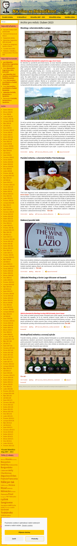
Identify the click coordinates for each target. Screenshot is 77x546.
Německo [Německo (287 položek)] (6, 491)
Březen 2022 (7, 221)
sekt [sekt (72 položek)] (10, 505)
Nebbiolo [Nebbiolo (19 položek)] (9, 488)
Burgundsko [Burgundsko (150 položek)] (6, 467)
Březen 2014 (7, 439)
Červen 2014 (7, 432)
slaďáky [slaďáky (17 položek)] (3, 507)
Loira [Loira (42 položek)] (2, 485)
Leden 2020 (6, 280)
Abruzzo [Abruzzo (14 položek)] (3, 459)
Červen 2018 (7, 323)
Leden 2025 (6, 144)
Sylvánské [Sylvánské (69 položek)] (5, 509)
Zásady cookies (27, 525)
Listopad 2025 (7, 121)
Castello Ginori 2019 (9, 49)
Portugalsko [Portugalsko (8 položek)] (3, 496)
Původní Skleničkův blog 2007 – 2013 (8, 450)
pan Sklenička (7, 62)
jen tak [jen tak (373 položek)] (10, 482)
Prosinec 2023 (7, 173)
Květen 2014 (7, 434)
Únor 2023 (6, 196)
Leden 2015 (6, 416)
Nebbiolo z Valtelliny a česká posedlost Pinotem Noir (10, 53)
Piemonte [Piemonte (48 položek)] (4, 494)
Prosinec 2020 (7, 255)
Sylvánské (56, 327)
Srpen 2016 (6, 373)
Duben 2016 (6, 382)
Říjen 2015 (6, 396)
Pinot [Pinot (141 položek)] (10, 494)
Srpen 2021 (6, 237)
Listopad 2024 (7, 148)
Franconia (39, 152)
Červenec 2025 (7, 130)
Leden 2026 (6, 117)
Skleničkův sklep (55, 17)
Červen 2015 (7, 405)
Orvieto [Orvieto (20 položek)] (13, 491)
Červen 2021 (7, 241)
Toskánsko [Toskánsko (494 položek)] (7, 512)
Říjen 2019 (6, 287)
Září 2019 (6, 289)
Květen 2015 (7, 407)
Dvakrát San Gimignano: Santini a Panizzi (9, 45)
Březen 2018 (7, 330)
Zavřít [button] (14, 539)
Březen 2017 (7, 357)
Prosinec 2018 (7, 309)
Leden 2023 (6, 198)
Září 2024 (6, 153)
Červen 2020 (7, 268)
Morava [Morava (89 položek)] (12, 485)
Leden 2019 (6, 307)
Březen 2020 (7, 275)
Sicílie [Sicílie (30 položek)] (14, 505)
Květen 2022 (7, 216)
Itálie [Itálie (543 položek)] (4, 482)
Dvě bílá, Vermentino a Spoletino (9, 94)
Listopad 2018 (7, 312)
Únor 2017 (6, 359)
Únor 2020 (6, 278)
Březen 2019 (7, 303)
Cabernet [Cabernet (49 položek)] (4, 470)
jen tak (39, 271)
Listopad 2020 (7, 257)
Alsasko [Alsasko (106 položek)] (8, 459)
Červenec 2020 (7, 266)
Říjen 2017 (6, 341)
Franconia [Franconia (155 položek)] (13, 478)
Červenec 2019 (7, 293)
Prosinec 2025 (7, 119)
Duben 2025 (6, 137)
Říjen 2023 (6, 178)
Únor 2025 (6, 141)
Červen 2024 (7, 160)
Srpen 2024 (6, 155)
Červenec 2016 (7, 375)
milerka (45, 214)
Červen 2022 (7, 214)
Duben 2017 (6, 355)
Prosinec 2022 (7, 200)
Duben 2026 (6, 110)
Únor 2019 (6, 305)
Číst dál (50, 211)
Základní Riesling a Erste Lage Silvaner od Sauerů (43, 277)
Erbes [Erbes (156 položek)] (13, 475)
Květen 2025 (7, 135)
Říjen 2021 (6, 232)
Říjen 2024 (6, 150)
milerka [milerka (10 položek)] (6, 485)
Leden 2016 (6, 389)
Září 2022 (6, 207)
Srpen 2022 (6, 209)
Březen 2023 (7, 194)
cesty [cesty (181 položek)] (10, 470)
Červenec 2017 (7, 348)
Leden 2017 (6, 362)
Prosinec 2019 (7, 282)
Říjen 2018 (6, 314)
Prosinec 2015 (7, 391)
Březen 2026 (7, 112)
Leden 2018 (6, 334)
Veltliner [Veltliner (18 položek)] (8, 515)
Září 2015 (6, 398)
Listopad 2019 (7, 284)
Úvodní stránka (7, 17)
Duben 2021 (6, 246)
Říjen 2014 (6, 423)
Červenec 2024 (7, 157)
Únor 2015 (6, 414)
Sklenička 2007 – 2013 (37, 17)
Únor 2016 (6, 386)
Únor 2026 (6, 114)
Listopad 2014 (7, 421)
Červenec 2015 (7, 402)
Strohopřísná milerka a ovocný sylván (37, 334)
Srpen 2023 (6, 182)
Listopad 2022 (7, 203)
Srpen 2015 (6, 400)
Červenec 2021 (7, 239)
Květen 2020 (7, 271)
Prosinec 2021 (7, 228)
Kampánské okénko (9, 38)
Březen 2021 (7, 248)
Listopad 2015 (7, 393)
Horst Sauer (24, 195)
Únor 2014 (6, 441)
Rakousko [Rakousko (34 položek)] (12, 497)
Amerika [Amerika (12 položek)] (14, 459)
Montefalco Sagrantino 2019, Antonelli (9, 41)
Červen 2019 (7, 296)
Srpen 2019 (6, 291)
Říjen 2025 (6, 123)
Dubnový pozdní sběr (30, 220)
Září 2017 (6, 343)
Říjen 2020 (6, 259)
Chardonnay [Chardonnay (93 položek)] (6, 473)
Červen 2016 (7, 377)
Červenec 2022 (7, 212)
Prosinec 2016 (7, 364)
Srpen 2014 (6, 427)
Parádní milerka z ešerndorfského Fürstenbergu (42, 158)
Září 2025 (6, 126)
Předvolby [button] (34, 539)
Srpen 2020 (6, 264)
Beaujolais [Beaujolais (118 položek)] (5, 462)
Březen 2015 (7, 411)
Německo (45, 152)
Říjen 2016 (6, 368)
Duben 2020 (6, 273)
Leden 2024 (6, 171)
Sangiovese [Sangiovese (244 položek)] (7, 502)
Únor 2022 (6, 223)
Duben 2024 (6, 164)
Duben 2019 (6, 300)
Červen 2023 (7, 187)
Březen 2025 (7, 139)
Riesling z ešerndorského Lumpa (35, 28)
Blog (32, 152)
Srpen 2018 (6, 318)
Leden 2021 (6, 253)
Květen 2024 (7, 162)
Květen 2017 (7, 352)
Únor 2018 (6, 332)
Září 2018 (6, 316)
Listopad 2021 (7, 230)
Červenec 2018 (7, 321)
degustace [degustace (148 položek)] (6, 475)
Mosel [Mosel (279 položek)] (4, 488)
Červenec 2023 (7, 185)
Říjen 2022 (6, 205)
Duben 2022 (6, 219)
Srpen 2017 (6, 346)
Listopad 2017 (7, 339)
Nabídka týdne (70, 17)
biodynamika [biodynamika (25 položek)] (13, 465)
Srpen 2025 (6, 128)
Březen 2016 (7, 384)
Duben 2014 (6, 436)
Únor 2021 (6, 250)
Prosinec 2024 (7, 146)
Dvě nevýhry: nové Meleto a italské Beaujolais (10, 76)
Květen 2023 (7, 189)
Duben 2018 (6, 327)
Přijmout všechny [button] (24, 532)
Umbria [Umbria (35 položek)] (3, 515)
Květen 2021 (7, 244)
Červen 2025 (7, 132)
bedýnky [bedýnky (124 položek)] (5, 464)
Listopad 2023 (7, 175)
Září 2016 (6, 371)
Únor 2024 (6, 169)
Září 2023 (6, 180)
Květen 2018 (7, 325)
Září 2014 (6, 425)
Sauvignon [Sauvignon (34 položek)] (4, 505)
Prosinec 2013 (7, 445)
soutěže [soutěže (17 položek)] (12, 507)
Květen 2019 (7, 298)
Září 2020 (6, 262)
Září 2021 (6, 234)
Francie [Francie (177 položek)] (4, 478)
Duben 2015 (6, 409)
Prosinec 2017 (7, 337)
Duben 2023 (6, 191)
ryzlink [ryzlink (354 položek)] (4, 499)
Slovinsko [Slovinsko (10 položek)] (7, 507)
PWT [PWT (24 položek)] (7, 497)
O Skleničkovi (21, 17)
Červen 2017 (7, 350)
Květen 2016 (7, 380)
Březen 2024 (7, 166)
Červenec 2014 (7, 430)
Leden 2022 (6, 225)
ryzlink (51, 152)
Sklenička (6, 92)
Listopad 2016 (7, 366)
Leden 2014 (6, 443)
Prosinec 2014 (7, 418)
